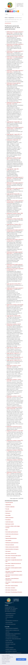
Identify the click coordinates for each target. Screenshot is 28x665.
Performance (8, 513)
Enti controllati (8, 515)
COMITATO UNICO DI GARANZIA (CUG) (12, 630)
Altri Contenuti (8, 551)
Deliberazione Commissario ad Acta (14, 426)
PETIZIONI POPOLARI (9, 642)
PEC (6, 618)
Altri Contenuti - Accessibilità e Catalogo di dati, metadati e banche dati (14, 572)
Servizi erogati (8, 536)
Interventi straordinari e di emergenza (12, 549)
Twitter (8, 11)
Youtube (10, 11)
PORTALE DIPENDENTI (10, 647)
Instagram (12, 11)
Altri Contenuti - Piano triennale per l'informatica (14, 592)
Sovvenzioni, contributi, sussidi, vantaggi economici (12, 527)
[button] (15, 659)
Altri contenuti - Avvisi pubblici (11, 557)
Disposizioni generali (9, 502)
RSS (18, 11)
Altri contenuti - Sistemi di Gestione (12, 585)
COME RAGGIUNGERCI (9, 615)
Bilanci (7, 529)
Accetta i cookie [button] (21, 659)
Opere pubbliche (8, 540)
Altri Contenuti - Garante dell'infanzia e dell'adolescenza (12, 579)
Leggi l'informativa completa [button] (6, 662)
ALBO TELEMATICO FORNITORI (11, 651)
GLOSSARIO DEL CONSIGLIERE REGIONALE (13, 638)
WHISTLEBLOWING (9, 622)
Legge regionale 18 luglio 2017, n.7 (14, 353)
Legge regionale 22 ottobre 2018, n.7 (14, 283)
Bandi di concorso (9, 511)
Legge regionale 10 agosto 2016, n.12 (14, 360)
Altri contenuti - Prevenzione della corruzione (13, 555)
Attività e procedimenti (9, 517)
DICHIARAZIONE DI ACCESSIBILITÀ (12, 620)
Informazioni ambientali (10, 544)
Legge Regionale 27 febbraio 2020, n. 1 (14, 224)
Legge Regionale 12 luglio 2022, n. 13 (14, 121)
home (6, 17)
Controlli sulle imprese (9, 521)
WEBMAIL (7, 645)
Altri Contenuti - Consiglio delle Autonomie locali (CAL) (14, 560)
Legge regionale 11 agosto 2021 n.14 (14, 134)
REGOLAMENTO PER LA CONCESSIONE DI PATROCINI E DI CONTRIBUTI (13, 634)
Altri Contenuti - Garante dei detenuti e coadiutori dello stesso (14, 576)
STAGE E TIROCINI (9, 640)
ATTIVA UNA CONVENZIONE (10, 624)
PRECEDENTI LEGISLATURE (10, 644)
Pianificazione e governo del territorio (12, 542)
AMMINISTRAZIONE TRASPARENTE (12, 628)
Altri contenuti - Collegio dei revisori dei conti (13, 563)
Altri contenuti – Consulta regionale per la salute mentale (14, 583)
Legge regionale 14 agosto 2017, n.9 (14, 347)
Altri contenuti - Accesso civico (11, 553)
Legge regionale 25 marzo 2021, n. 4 (14, 193)
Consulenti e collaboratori (10, 506)
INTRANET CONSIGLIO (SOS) (11, 649)
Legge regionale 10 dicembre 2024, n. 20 (15, 36)
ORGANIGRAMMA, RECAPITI (11, 613)
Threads (16, 11)
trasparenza (11, 17)
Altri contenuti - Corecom (10, 565)
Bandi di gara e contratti (10, 524)
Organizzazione (8, 504)
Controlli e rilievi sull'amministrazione (12, 534)
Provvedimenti (8, 519)
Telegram (14, 11)
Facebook (6, 11)
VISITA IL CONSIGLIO (9, 617)
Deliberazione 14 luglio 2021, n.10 (13, 139)
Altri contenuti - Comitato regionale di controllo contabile (13, 568)
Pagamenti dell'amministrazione (11, 538)
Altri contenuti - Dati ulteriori (10, 587)
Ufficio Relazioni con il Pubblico (10, 611)
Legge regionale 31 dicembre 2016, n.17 (15, 357)
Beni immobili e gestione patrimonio (12, 531)
